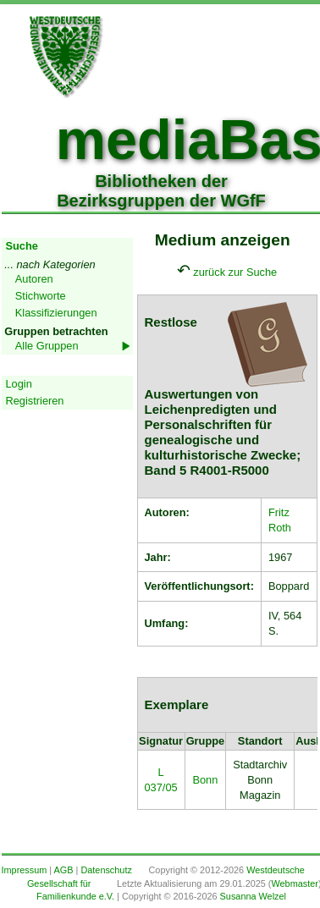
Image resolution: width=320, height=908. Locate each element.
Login (19, 383)
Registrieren (35, 400)
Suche (22, 245)
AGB (64, 870)
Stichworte (40, 295)
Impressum (24, 870)
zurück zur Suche (235, 272)
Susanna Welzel (253, 896)
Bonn (205, 779)
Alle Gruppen (47, 345)
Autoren (34, 278)
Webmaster (294, 883)
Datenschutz (105, 870)
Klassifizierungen (56, 312)
